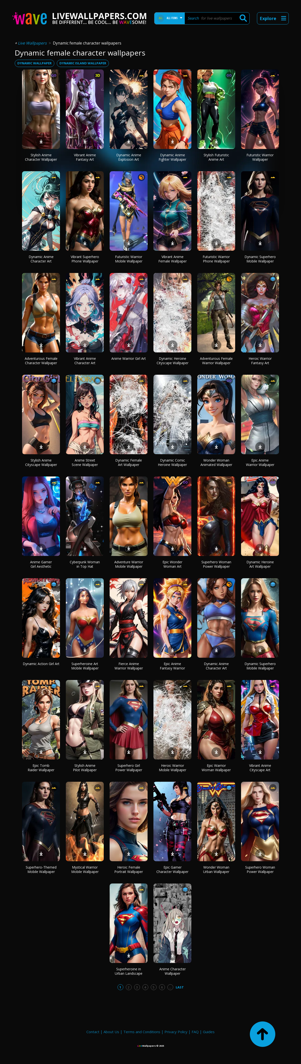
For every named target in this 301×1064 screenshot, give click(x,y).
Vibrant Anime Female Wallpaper (172, 258)
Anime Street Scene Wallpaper (85, 462)
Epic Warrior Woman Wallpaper (216, 767)
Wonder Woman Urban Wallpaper (216, 869)
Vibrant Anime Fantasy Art (85, 157)
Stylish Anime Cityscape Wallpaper (41, 462)
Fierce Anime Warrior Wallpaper (129, 665)
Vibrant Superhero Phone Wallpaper (85, 258)
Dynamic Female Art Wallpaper (128, 462)
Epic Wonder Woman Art (172, 564)
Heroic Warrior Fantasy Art (260, 360)
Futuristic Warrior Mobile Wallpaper (128, 258)
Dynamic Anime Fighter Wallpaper (172, 157)
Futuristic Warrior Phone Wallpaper (216, 258)
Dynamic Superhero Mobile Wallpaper (260, 258)
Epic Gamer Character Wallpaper (172, 869)
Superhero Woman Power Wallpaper (216, 564)
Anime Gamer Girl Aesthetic (41, 564)
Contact (92, 1031)
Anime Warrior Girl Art (128, 358)
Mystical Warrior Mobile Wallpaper (85, 869)
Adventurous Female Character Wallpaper (41, 360)
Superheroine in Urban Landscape (128, 971)
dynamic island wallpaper (82, 63)
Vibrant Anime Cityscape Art (260, 767)
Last (180, 987)
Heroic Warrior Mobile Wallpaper (172, 767)
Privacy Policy (175, 1031)
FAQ (195, 1031)
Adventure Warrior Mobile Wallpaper (128, 564)
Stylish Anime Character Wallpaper (41, 157)
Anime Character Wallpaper (172, 971)
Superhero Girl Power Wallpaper (128, 767)
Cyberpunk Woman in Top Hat (85, 564)
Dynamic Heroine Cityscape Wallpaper (172, 360)
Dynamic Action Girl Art (41, 663)
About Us (111, 1031)
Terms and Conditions (141, 1031)
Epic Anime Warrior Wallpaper (260, 462)
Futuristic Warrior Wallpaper (260, 157)
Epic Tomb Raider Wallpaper (41, 767)
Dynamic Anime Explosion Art (128, 157)
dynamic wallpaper (34, 63)
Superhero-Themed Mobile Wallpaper (41, 869)
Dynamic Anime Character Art (41, 258)
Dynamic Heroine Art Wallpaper (260, 564)
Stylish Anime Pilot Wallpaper (85, 767)
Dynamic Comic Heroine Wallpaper (172, 462)
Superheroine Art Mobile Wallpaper (85, 665)
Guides (209, 1031)
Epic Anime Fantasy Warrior (172, 665)
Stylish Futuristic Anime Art (216, 157)
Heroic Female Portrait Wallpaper (128, 869)
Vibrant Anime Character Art (85, 360)
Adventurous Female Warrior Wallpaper (216, 360)
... (170, 987)
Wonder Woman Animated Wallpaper (216, 462)
